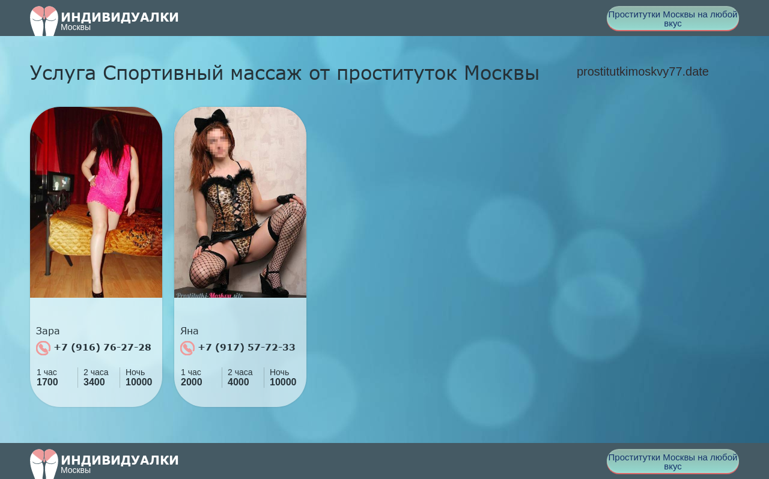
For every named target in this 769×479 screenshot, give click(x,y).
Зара (48, 331)
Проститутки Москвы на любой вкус (673, 18)
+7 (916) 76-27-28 (93, 348)
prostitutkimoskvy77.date (643, 71)
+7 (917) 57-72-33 (238, 348)
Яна (189, 331)
